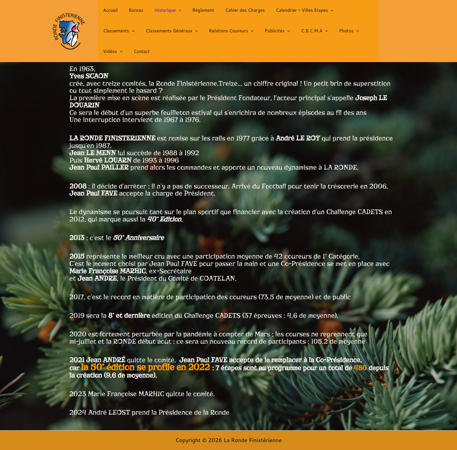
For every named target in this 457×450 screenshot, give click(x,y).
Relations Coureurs (185, 33)
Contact (352, 33)
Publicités (229, 33)
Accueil (109, 12)
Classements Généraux (128, 33)
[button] (173, 12)
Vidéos (325, 33)
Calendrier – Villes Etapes (292, 12)
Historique (162, 12)
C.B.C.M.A (264, 33)
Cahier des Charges (235, 12)
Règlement (195, 12)
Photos (296, 33)
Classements (346, 12)
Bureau (132, 12)
